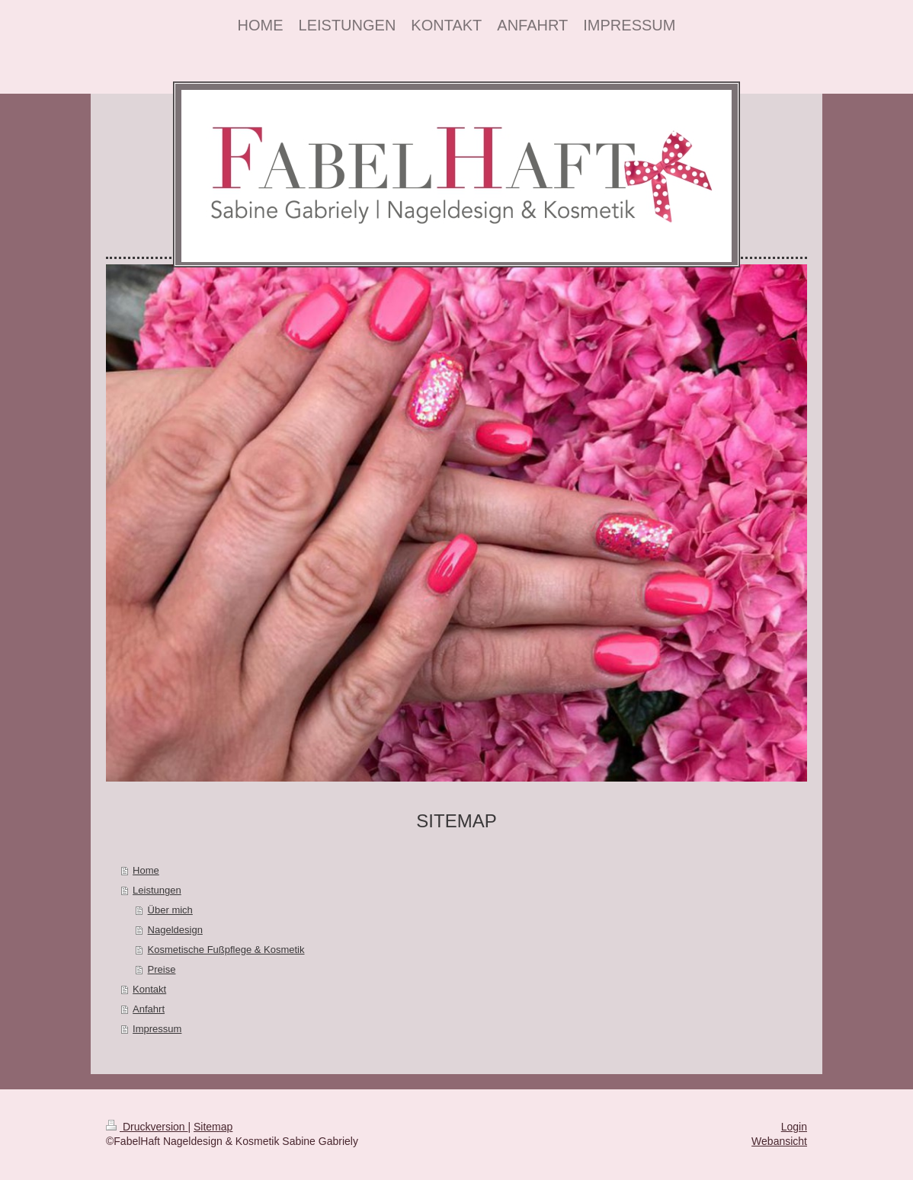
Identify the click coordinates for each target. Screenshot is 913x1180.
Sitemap (213, 1127)
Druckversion (146, 1127)
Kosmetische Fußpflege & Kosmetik (226, 949)
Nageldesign (175, 929)
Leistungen (157, 890)
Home (146, 870)
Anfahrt (149, 1009)
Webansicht (779, 1141)
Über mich (170, 910)
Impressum (157, 1028)
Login (794, 1127)
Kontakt (149, 989)
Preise (162, 969)
